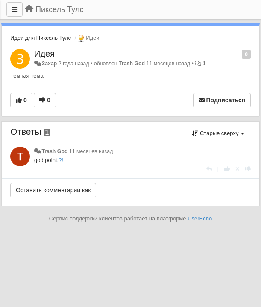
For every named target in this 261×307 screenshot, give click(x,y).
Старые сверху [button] (218, 133)
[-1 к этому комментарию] (248, 169)
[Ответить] (209, 169)
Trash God (132, 64)
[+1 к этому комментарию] (227, 169)
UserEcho (200, 218)
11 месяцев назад (91, 151)
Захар (49, 64)
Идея (44, 53)
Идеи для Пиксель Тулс (40, 38)
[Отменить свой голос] (237, 169)
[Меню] (14, 9)
